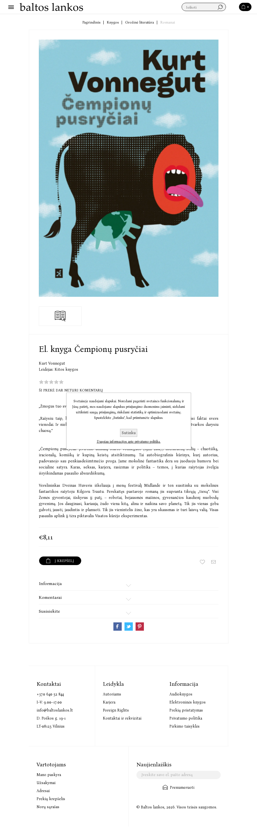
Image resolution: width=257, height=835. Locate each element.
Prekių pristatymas (186, 710)
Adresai (43, 790)
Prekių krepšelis (51, 799)
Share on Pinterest (140, 626)
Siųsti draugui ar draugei (213, 562)
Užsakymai (46, 782)
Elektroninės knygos (187, 702)
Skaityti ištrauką (60, 316)
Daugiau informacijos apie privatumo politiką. (129, 442)
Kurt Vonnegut (52, 363)
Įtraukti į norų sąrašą (202, 562)
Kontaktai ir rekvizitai (122, 718)
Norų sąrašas (48, 807)
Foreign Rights (116, 710)
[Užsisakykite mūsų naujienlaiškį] (178, 775)
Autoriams (112, 694)
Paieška (232, 7)
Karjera (109, 702)
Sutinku (129, 433)
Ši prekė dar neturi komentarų (71, 390)
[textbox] (204, 7)
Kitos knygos (66, 369)
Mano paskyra (49, 774)
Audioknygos (180, 694)
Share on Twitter (128, 626)
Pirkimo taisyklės (184, 726)
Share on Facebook (117, 626)
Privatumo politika (185, 718)
